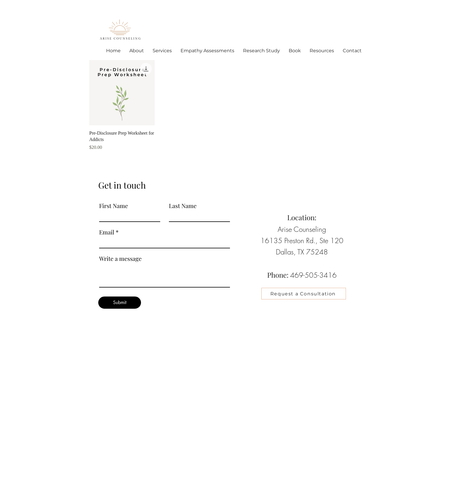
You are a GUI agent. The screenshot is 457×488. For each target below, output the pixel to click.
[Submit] (119, 303)
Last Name (183, 206)
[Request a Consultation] (303, 293)
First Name (113, 206)
